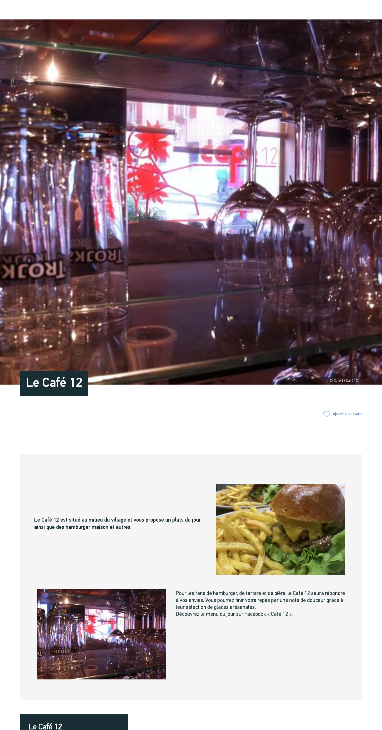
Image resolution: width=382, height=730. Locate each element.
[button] (308, 10)
